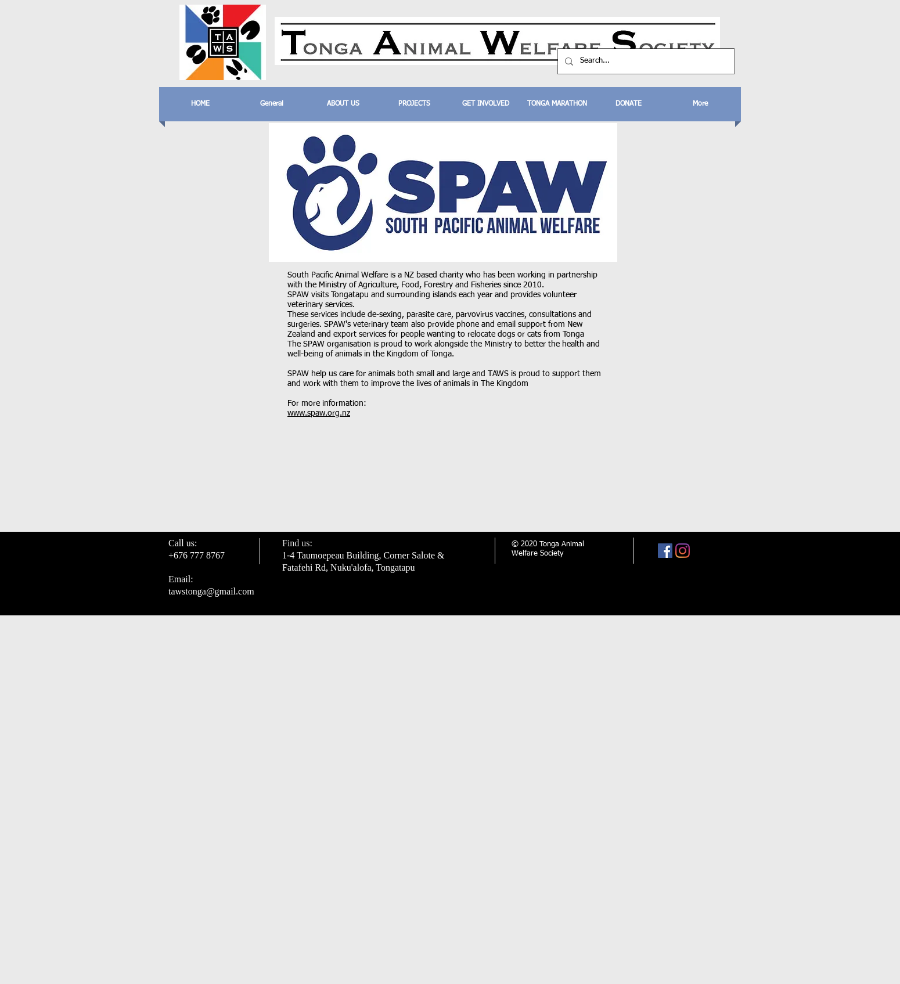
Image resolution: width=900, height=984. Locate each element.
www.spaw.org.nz (318, 413)
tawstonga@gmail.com (211, 591)
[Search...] (645, 61)
